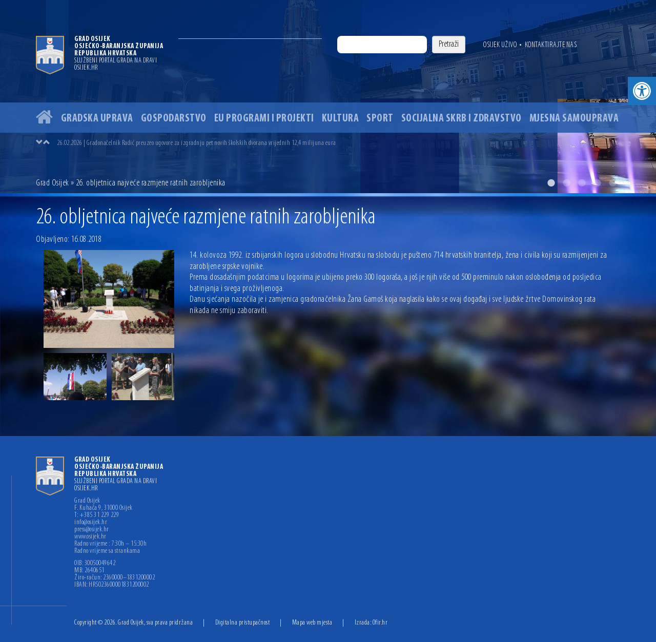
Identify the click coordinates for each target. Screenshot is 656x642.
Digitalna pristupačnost (242, 623)
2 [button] (566, 183)
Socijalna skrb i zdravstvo (461, 118)
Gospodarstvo (174, 118)
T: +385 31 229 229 (96, 515)
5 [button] (612, 183)
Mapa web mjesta (312, 623)
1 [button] (551, 183)
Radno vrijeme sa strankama (107, 551)
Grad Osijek (52, 183)
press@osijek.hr (91, 529)
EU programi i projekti (264, 118)
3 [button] (582, 183)
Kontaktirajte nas (551, 45)
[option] (328, 96)
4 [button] (597, 183)
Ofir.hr (380, 623)
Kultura (340, 118)
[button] (642, 91)
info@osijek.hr (90, 522)
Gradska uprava (97, 118)
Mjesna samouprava (574, 118)
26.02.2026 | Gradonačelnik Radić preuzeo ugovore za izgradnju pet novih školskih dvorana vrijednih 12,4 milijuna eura (196, 143)
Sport (380, 118)
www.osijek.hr (90, 537)
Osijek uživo (500, 45)
